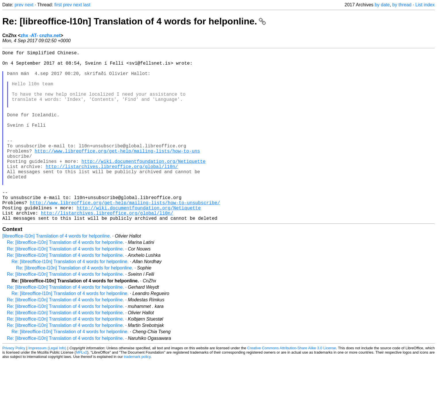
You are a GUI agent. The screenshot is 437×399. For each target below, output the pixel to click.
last (86, 4)
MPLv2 (81, 390)
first (58, 4)
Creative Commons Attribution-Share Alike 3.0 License (291, 386)
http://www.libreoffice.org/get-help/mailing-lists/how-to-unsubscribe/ (125, 237)
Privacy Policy (13, 386)
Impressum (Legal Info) (47, 386)
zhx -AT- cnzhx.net (41, 35)
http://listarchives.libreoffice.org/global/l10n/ (112, 193)
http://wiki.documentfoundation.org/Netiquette (144, 186)
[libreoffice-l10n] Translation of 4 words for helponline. (56, 273)
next (29, 4)
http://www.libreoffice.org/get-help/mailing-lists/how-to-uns (117, 174)
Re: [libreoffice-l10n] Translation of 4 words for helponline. (134, 21)
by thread (401, 4)
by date (382, 4)
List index (425, 4)
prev (19, 4)
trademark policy (137, 394)
